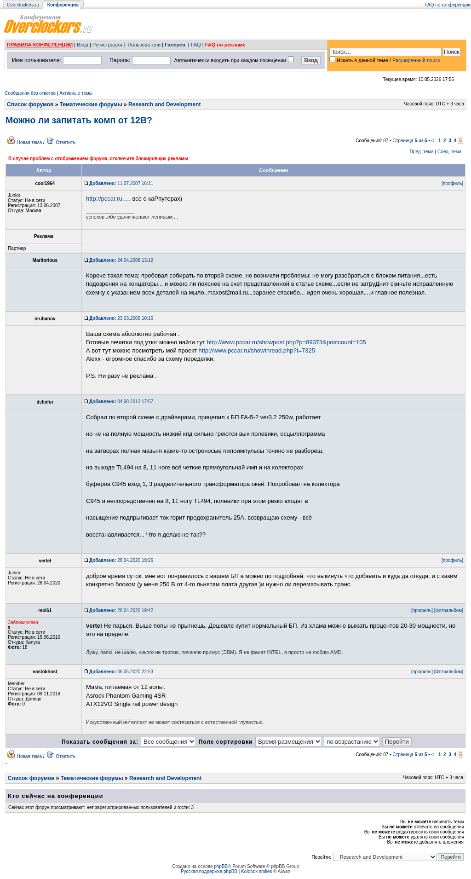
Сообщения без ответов (30, 93)
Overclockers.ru (23, 4)
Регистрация (107, 44)
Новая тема (29, 142)
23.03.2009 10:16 (121, 318)
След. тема (449, 151)
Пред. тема (422, 151)
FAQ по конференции (448, 4)
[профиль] (452, 183)
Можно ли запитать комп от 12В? (79, 120)
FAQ (196, 44)
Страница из (410, 140)
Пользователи (144, 44)
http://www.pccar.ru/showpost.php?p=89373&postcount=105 (286, 342)
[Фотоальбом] (448, 610)
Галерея (175, 44)
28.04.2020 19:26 (121, 560)
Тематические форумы (91, 104)
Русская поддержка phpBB (209, 871)
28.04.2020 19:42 (121, 610)
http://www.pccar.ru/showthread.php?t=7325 (257, 350)
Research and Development (164, 104)
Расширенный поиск (416, 60)
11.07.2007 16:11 (121, 183)
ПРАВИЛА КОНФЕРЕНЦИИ (40, 44)
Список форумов (30, 104)
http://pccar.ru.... (107, 198)
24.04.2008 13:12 (121, 260)
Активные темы (75, 93)
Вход (82, 44)
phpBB (221, 866)
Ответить (65, 142)
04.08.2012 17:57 (121, 401)
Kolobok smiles (256, 871)
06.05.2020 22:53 (121, 671)
